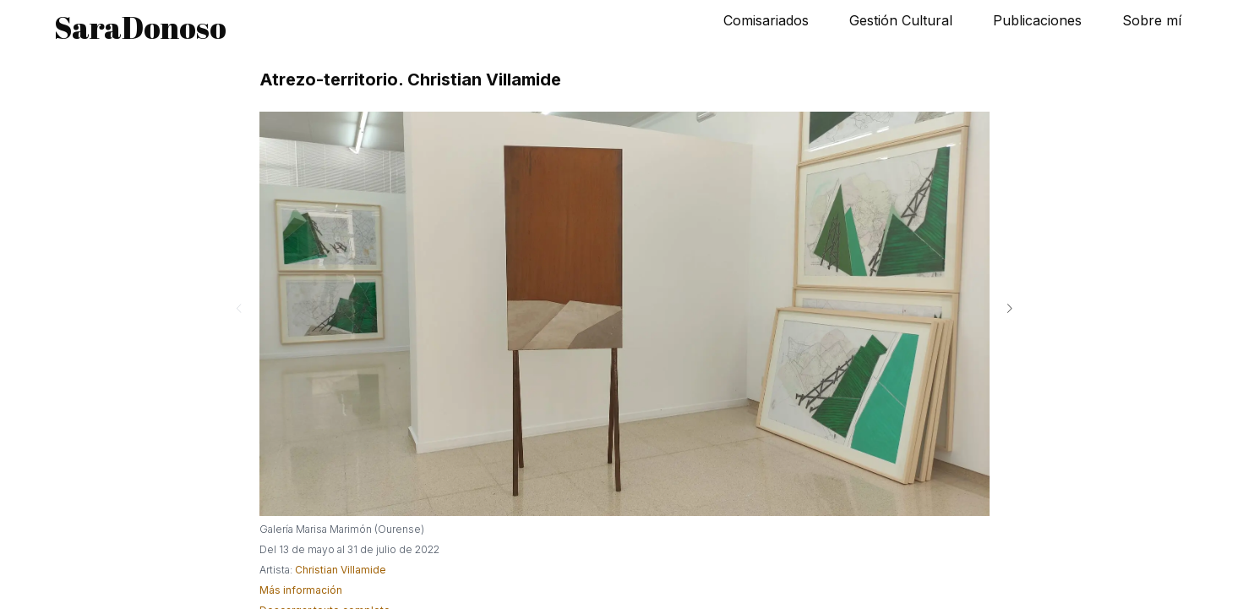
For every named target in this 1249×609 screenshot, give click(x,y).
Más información (300, 590)
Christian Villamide (340, 569)
